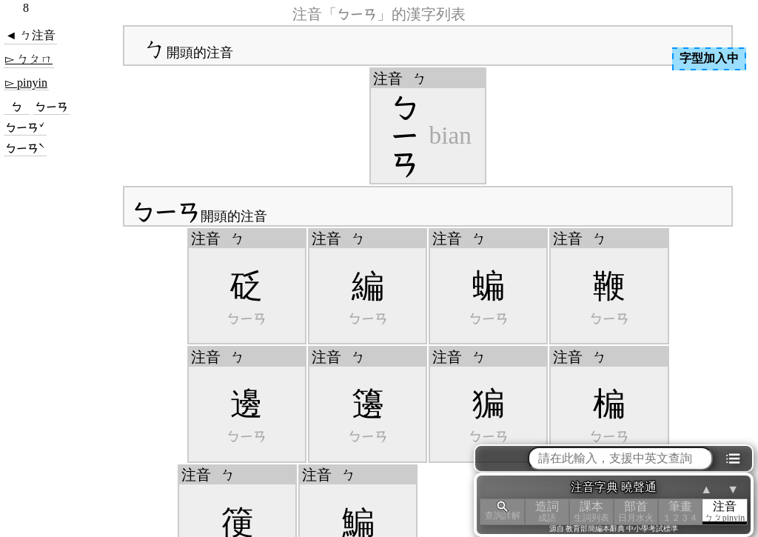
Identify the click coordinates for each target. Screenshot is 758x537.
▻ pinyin (26, 82)
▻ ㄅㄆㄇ (29, 59)
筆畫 (680, 511)
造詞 (547, 511)
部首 (636, 511)
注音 (724, 511)
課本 (591, 511)
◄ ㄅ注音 (30, 35)
